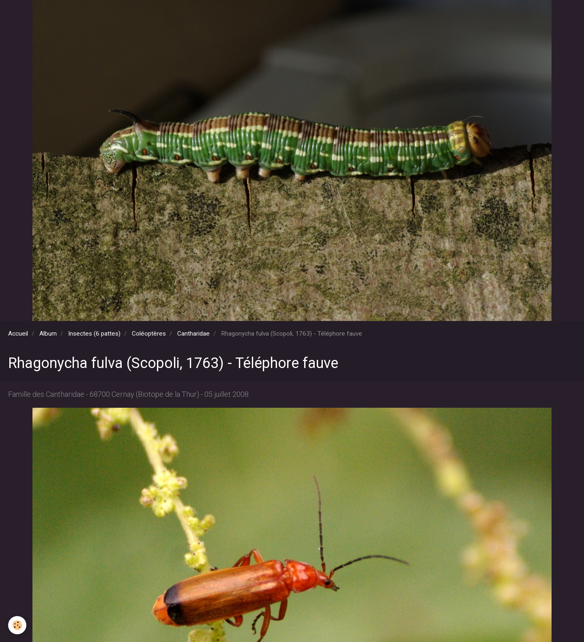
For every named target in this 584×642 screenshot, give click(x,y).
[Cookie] (17, 625)
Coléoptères (149, 333)
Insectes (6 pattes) (94, 333)
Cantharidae (193, 333)
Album (48, 333)
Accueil (18, 333)
